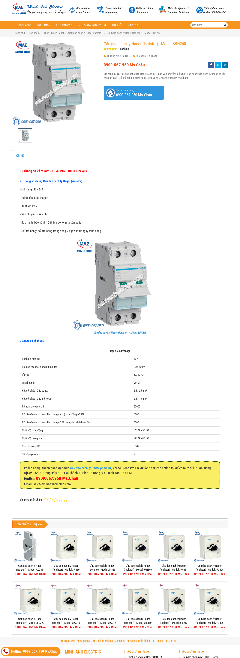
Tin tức (117, 25)
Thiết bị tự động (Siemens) (109, 640)
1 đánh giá (123, 49)
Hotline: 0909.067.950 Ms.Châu (29, 651)
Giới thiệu (43, 25)
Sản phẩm (63, 25)
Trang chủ (23, 25)
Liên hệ (133, 25)
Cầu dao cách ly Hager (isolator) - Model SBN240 (120, 332)
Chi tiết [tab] (20, 156)
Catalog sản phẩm (92, 25)
